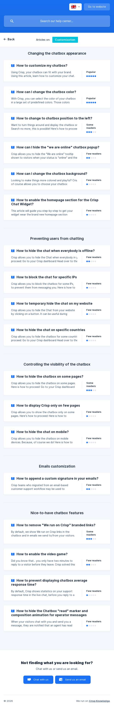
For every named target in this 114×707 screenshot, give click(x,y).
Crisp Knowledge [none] (99, 700)
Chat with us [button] (40, 679)
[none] (75, 6)
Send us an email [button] (75, 679)
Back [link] (11, 39)
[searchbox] (57, 21)
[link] (57, 71)
